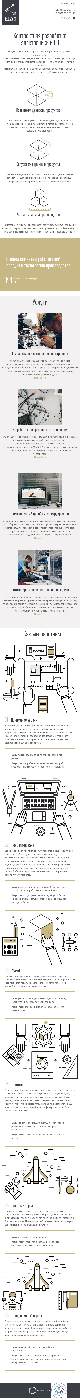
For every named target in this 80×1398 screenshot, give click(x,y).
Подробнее (40, 377)
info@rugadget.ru (65, 10)
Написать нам (68, 3)
